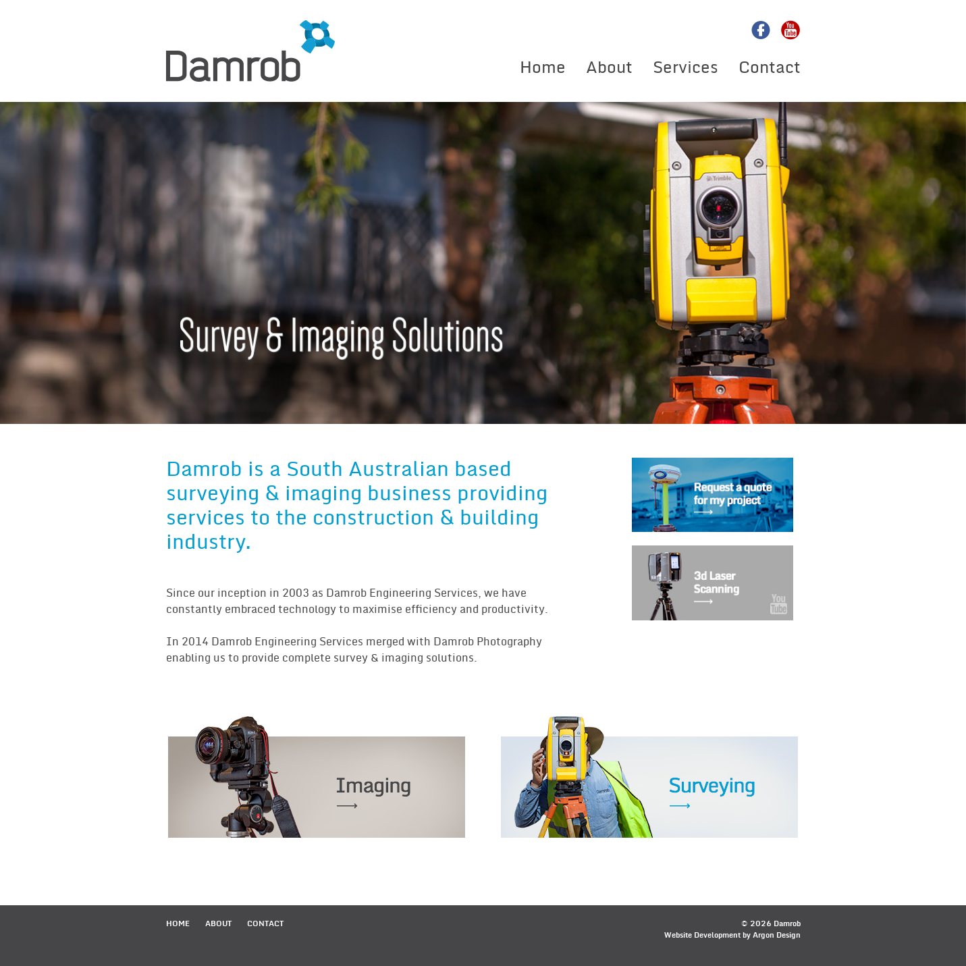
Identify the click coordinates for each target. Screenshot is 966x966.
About (609, 67)
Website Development (702, 935)
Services (685, 67)
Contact (770, 67)
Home (543, 67)
